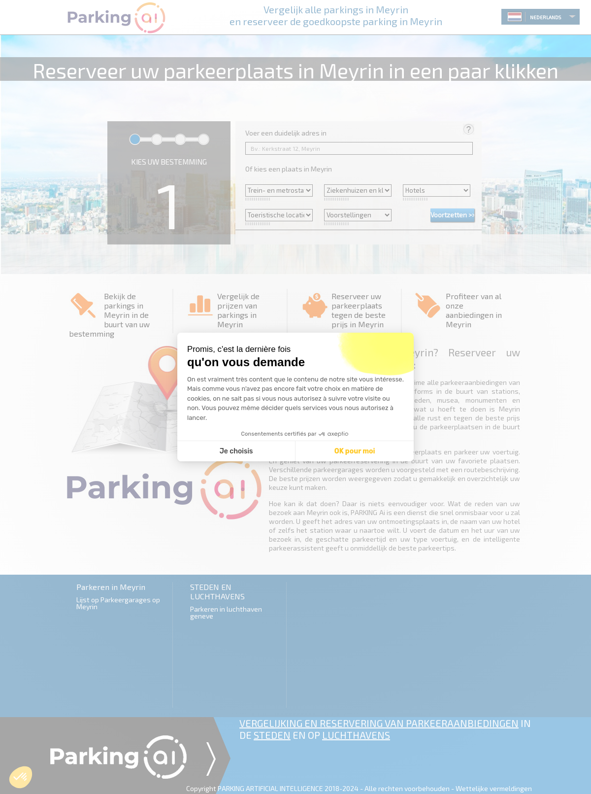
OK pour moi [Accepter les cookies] (354, 451)
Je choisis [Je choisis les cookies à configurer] (236, 451)
